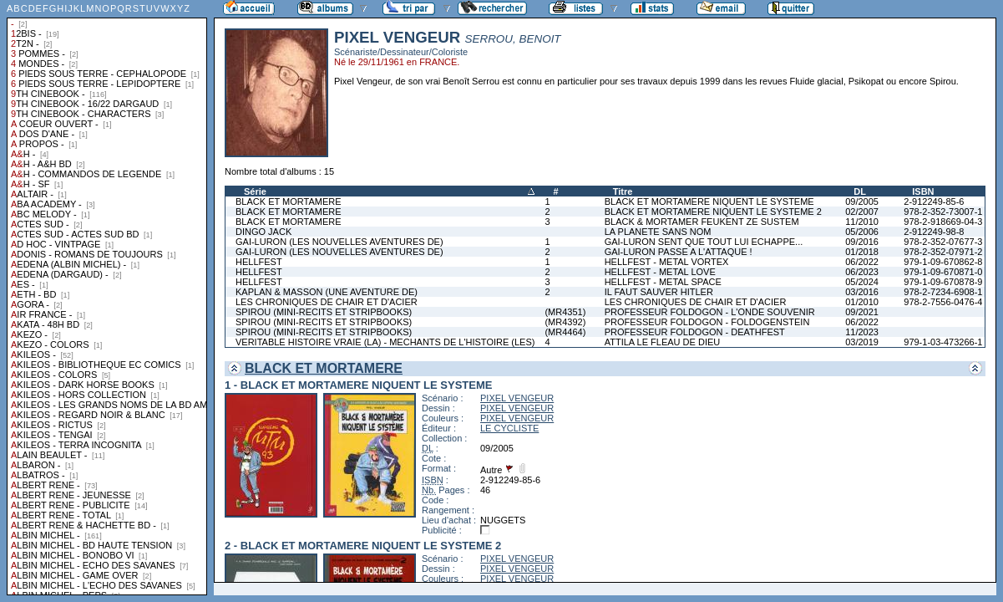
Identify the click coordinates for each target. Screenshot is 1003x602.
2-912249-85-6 (934, 201)
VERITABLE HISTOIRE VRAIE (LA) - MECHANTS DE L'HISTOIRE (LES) (385, 342)
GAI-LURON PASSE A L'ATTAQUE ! (678, 252)
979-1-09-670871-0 (943, 272)
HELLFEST (259, 262)
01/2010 (862, 302)
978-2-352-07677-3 (943, 242)
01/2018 (862, 252)
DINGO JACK (263, 232)
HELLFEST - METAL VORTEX (667, 262)
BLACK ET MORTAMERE (289, 201)
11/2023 (862, 332)
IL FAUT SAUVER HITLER (659, 292)
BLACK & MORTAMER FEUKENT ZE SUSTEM (702, 222)
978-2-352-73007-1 (943, 212)
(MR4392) (565, 322)
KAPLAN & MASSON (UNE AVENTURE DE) (327, 292)
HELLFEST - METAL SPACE (663, 282)
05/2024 (862, 282)
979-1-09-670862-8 (943, 262)
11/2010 (862, 222)
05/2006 (862, 232)
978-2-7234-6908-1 (943, 292)
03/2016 (862, 292)
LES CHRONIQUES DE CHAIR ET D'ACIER (327, 302)
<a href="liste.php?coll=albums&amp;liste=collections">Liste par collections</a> (107, 297)
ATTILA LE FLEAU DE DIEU (663, 342)
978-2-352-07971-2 (943, 252)
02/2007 (862, 212)
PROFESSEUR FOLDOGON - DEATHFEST (695, 332)
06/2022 (862, 262)
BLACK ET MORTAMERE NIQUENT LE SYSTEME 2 (713, 212)
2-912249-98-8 (934, 232)
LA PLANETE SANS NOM (658, 232)
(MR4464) (565, 332)
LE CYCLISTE (509, 428)
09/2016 (862, 242)
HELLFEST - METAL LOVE (660, 272)
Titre (623, 191)
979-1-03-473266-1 (943, 342)
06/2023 (862, 272)
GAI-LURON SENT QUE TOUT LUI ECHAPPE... (704, 242)
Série (255, 191)
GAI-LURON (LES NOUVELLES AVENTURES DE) (339, 242)
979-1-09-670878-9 (943, 282)
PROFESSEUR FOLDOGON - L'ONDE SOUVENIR (710, 312)
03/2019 (862, 342)
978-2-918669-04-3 (943, 222)
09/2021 (862, 312)
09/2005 (862, 201)
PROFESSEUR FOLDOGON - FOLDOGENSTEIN (707, 322)
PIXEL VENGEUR (517, 398)
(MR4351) (565, 312)
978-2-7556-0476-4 (943, 302)
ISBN (923, 191)
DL (860, 191)
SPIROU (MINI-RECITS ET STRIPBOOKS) (324, 312)
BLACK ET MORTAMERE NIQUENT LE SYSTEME (709, 201)
